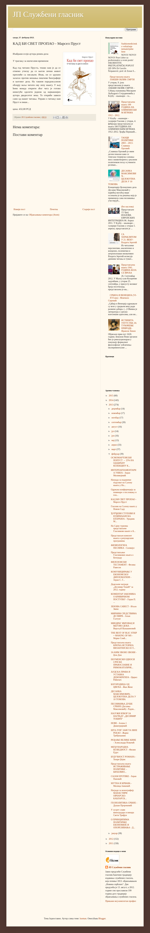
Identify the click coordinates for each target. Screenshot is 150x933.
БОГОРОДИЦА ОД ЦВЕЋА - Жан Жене (122, 685)
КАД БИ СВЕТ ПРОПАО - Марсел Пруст (123, 500)
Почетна (54, 209)
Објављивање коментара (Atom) (44, 215)
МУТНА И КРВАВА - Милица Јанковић (121, 784)
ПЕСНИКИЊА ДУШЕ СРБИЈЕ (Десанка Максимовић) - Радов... (123, 706)
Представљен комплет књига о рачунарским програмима (122, 538)
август (114, 427)
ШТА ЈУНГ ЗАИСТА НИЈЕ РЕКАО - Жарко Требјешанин (124, 733)
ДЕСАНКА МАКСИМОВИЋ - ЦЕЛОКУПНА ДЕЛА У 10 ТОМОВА (122, 177)
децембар (116, 409)
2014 (111, 400)
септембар (116, 422)
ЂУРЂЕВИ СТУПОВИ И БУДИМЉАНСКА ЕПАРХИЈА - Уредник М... (123, 517)
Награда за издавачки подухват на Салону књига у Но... (121, 482)
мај (113, 440)
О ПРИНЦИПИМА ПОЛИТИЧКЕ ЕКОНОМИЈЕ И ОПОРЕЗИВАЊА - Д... (123, 823)
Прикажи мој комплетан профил (120, 901)
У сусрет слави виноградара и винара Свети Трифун (122, 812)
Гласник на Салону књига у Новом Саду (124, 507)
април (114, 445)
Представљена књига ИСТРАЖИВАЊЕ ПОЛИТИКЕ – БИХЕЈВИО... (121, 768)
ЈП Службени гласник (48, 14)
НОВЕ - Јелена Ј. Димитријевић (119, 724)
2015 (111, 395)
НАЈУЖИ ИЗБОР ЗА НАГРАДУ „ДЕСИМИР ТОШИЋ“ (123, 716)
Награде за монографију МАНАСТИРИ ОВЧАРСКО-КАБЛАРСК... (122, 794)
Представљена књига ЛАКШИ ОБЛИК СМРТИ (122, 78)
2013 (111, 405)
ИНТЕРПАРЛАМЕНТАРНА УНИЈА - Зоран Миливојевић (123, 473)
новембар (116, 413)
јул (113, 431)
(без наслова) (127, 206)
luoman (83, 918)
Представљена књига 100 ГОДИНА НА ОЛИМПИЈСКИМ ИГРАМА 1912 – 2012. (122, 109)
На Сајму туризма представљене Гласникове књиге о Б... (123, 529)
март (113, 449)
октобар (115, 417)
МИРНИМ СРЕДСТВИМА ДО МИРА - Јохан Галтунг (124, 616)
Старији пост (88, 209)
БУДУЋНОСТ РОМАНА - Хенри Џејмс (123, 758)
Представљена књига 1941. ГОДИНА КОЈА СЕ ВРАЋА (128, 269)
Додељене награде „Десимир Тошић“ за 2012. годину (122, 587)
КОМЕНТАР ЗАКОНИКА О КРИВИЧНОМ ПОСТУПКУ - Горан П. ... (123, 598)
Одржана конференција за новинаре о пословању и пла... (123, 492)
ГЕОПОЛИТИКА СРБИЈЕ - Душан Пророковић (124, 804)
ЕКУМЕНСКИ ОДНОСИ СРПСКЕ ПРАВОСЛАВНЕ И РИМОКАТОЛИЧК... (123, 663)
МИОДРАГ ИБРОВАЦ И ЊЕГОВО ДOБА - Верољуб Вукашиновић (123, 626)
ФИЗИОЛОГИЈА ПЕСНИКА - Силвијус (123, 546)
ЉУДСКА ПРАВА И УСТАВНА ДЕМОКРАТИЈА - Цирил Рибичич (124, 676)
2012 (111, 839)
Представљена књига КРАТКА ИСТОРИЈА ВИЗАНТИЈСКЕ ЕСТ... (123, 645)
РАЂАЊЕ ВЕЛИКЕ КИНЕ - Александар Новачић (123, 741)
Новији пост (19, 209)
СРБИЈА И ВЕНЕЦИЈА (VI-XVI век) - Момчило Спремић (122, 298)
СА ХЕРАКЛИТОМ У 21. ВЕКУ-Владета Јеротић (129, 238)
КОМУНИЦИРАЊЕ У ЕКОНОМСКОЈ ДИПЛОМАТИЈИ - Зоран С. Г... (121, 576)
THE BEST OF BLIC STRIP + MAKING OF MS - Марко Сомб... (124, 635)
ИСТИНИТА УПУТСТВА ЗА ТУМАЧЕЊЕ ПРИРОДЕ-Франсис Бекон (129, 325)
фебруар (115, 454)
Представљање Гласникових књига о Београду (122, 555)
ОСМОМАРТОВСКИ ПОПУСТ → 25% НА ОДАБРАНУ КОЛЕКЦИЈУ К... (122, 461)
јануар (114, 833)
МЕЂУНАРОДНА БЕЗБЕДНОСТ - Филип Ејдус (123, 750)
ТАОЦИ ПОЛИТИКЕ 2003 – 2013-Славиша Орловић (127, 143)
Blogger (101, 918)
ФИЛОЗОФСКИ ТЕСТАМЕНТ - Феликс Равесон (123, 565)
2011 (111, 843)
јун (113, 436)
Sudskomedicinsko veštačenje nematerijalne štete (129, 48)
